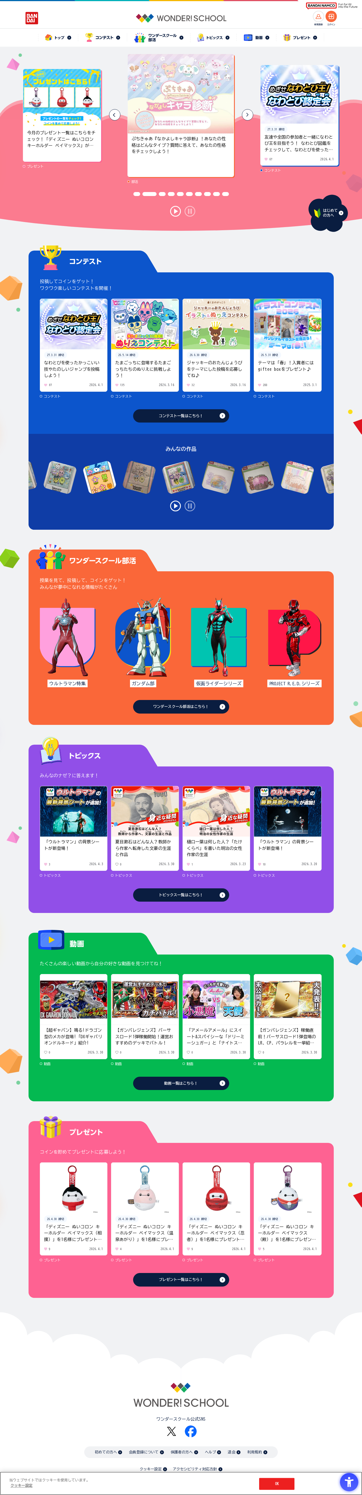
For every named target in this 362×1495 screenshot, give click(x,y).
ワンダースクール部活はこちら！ (181, 706)
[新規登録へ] (318, 16)
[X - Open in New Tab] (171, 1431)
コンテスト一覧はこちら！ (181, 416)
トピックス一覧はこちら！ (181, 895)
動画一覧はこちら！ (181, 1083)
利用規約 (254, 1452)
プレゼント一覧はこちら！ (181, 1279)
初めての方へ (106, 1452)
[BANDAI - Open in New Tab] (31, 18)
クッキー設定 (151, 1469)
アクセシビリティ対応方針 (195, 1469)
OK (277, 1484)
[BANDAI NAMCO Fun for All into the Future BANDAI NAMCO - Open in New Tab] (331, 6)
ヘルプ (210, 1452)
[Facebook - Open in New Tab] (191, 1431)
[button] (247, 114)
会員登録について (144, 1452)
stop (190, 211)
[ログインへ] (331, 16)
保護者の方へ (182, 1452)
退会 (231, 1452)
